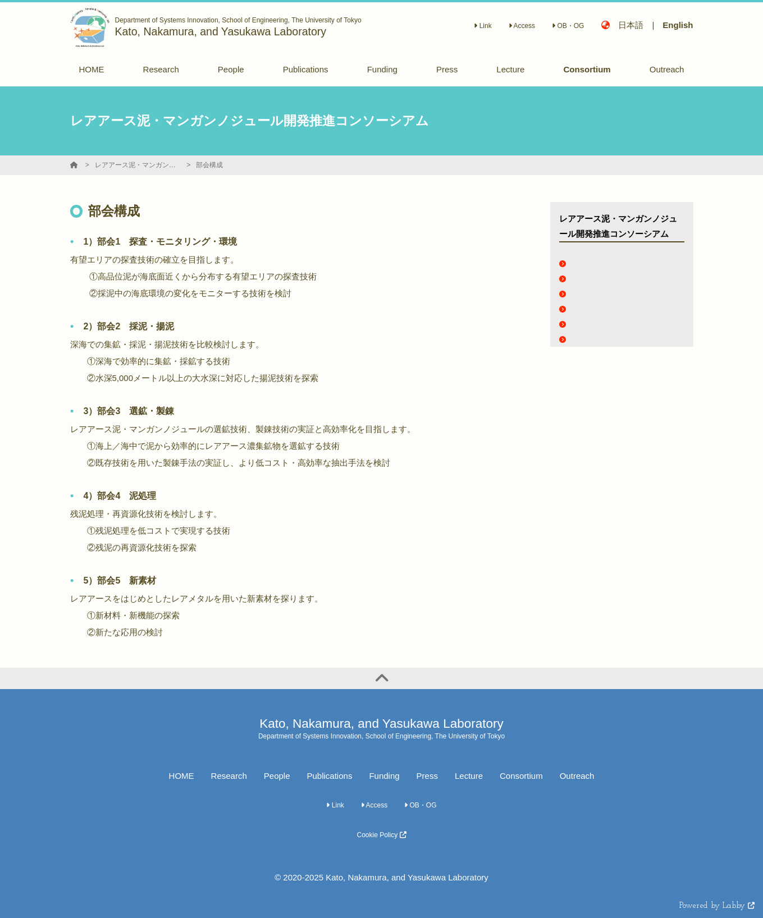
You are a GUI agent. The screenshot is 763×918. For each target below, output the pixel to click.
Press (427, 776)
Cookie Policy (381, 835)
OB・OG (568, 26)
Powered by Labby (717, 906)
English (678, 25)
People (277, 776)
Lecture (469, 776)
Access (522, 26)
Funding (384, 776)
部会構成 (209, 165)
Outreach (577, 776)
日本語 (630, 25)
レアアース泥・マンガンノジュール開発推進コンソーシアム (137, 165)
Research (229, 776)
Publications (330, 776)
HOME (181, 776)
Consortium (521, 776)
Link (482, 26)
